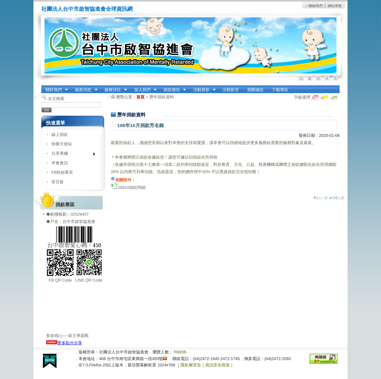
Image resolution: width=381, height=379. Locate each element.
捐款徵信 (172, 89)
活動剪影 (202, 89)
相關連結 (255, 89)
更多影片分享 (64, 343)
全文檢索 (56, 98)
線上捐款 (59, 134)
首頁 (140, 97)
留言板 (57, 181)
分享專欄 (71, 154)
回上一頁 (320, 198)
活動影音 (231, 89)
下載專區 (280, 89)
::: (307, 6)
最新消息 (84, 89)
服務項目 (113, 89)
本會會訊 (59, 162)
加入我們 (143, 89)
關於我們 (54, 89)
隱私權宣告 (191, 365)
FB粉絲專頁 (62, 172)
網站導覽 (335, 6)
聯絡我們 (316, 6)
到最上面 (336, 198)
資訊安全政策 (217, 365)
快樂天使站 (61, 144)
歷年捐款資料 (161, 97)
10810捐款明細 (132, 187)
